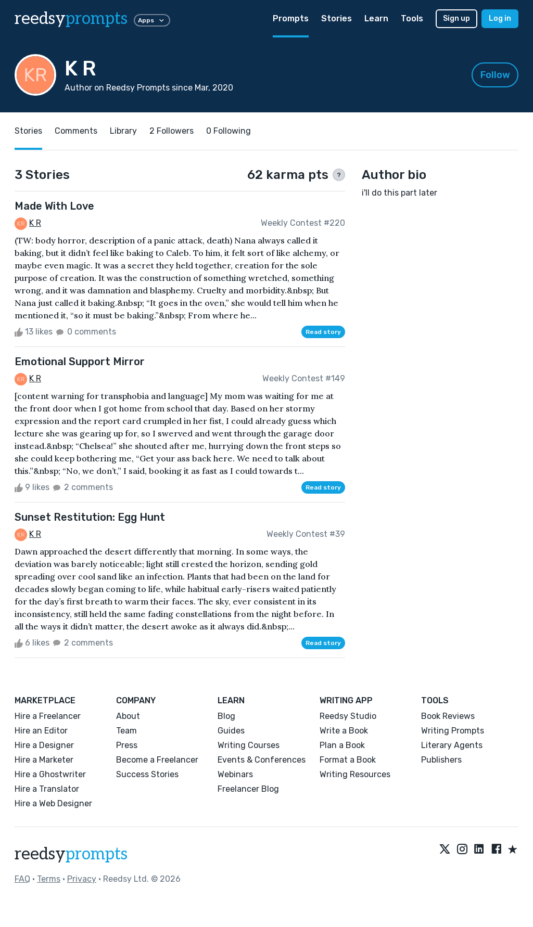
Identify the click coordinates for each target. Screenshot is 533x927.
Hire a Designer (44, 745)
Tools (412, 18)
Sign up (456, 18)
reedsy (71, 854)
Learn (376, 18)
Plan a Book (342, 745)
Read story (323, 332)
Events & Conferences (262, 760)
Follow (495, 75)
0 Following (228, 131)
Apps (152, 20)
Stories (336, 18)
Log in (500, 18)
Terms (48, 879)
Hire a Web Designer (53, 803)
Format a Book (348, 760)
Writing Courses (249, 745)
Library (123, 131)
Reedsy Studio (348, 716)
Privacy (81, 879)
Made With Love (54, 206)
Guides (231, 731)
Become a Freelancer (157, 760)
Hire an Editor (41, 731)
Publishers (441, 760)
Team (126, 731)
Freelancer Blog (248, 789)
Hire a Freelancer (48, 716)
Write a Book (344, 731)
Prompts (291, 18)
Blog (226, 716)
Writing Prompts (452, 731)
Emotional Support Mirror (80, 361)
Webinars (235, 774)
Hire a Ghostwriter (50, 774)
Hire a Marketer (44, 760)
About (128, 716)
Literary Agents (452, 745)
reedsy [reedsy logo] (71, 19)
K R (35, 223)
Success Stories (147, 774)
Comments (76, 131)
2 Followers (171, 131)
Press (126, 745)
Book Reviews (448, 716)
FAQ (22, 879)
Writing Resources (355, 774)
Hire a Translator (47, 789)
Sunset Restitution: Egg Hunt (90, 517)
